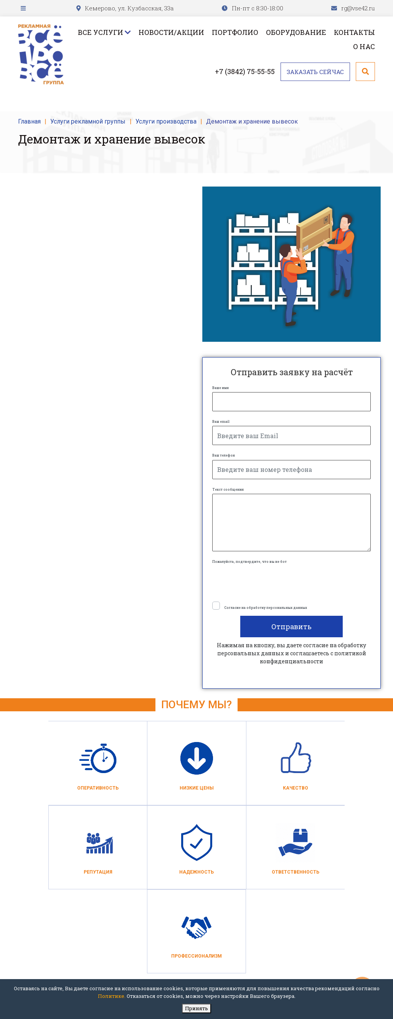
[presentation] (270, 581)
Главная (29, 121)
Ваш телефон (223, 455)
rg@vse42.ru (358, 8)
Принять (196, 1008)
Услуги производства (165, 121)
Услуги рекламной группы (87, 121)
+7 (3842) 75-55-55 (245, 71)
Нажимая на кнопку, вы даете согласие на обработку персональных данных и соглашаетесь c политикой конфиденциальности (291, 653)
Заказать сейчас (315, 72)
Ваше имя (220, 388)
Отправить (291, 626)
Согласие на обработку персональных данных (265, 607)
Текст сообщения (228, 489)
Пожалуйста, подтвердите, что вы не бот (249, 561)
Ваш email (221, 421)
